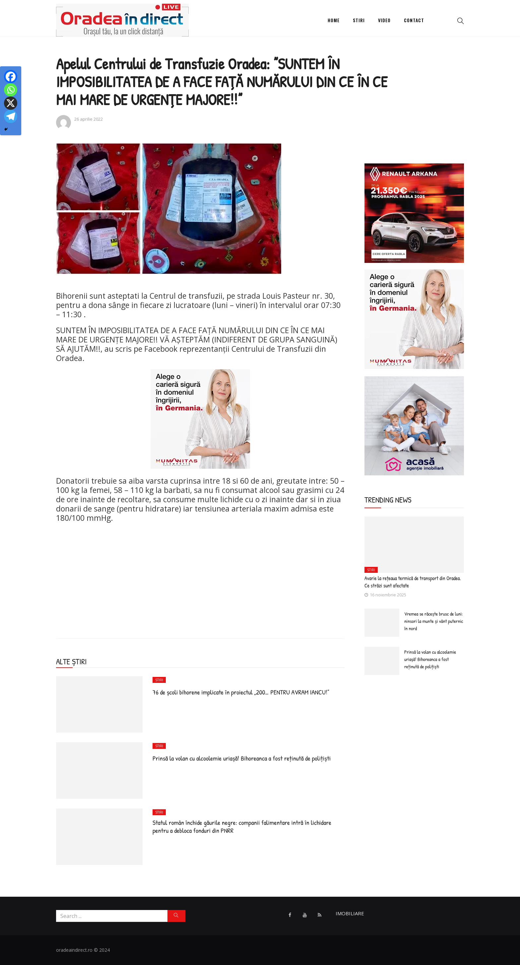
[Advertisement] (200, 575)
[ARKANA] (414, 212)
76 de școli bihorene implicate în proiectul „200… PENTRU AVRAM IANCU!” (241, 692)
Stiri (359, 20)
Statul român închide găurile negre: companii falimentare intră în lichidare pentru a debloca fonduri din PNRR (242, 826)
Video (384, 20)
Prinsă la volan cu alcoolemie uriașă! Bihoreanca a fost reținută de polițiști (242, 758)
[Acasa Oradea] (414, 425)
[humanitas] (200, 418)
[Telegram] (10, 116)
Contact (414, 20)
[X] (10, 103)
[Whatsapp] (10, 89)
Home (334, 20)
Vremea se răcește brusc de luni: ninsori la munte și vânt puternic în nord (433, 621)
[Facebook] (10, 76)
